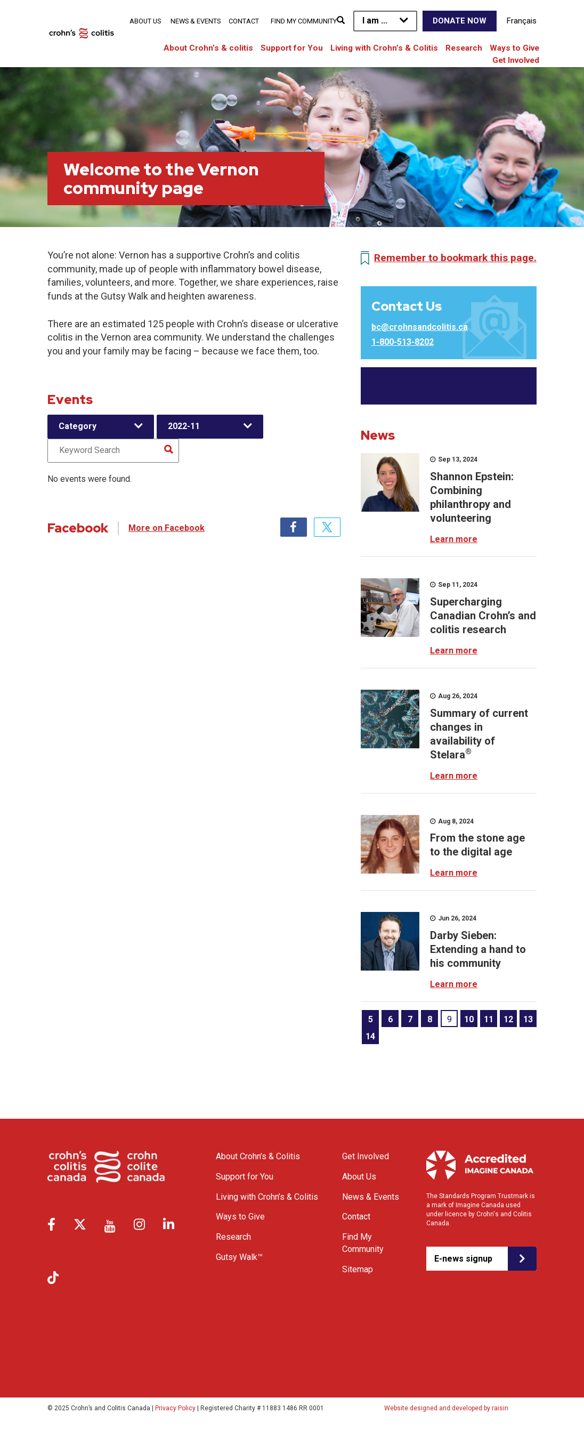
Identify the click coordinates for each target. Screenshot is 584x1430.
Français (522, 21)
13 (528, 1019)
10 (469, 1019)
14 (370, 1036)
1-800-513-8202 (402, 342)
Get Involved (515, 60)
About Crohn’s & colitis (208, 48)
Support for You (292, 48)
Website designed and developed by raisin (446, 1408)
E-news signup (463, 1259)
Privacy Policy (175, 1408)
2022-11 (184, 426)
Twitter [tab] (327, 527)
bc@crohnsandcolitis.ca (419, 327)
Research (463, 48)
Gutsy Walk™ (239, 1257)
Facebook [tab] (293, 527)
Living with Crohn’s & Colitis (384, 48)
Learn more (453, 539)
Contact (244, 21)
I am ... (374, 20)
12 (508, 1019)
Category (77, 426)
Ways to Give (514, 48)
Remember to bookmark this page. (455, 258)
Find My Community (304, 21)
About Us (145, 21)
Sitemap (357, 1269)
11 (488, 1019)
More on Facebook (166, 528)
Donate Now (459, 21)
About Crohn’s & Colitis (258, 1156)
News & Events (196, 21)
